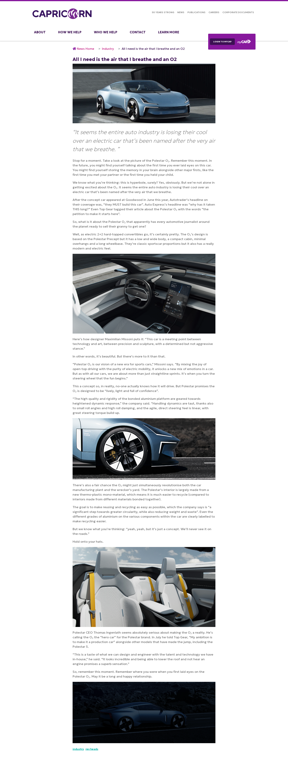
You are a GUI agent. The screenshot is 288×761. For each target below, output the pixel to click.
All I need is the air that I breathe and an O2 (153, 49)
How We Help (69, 32)
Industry (108, 49)
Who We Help (105, 32)
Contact (138, 32)
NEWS (180, 12)
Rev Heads (92, 749)
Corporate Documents (238, 12)
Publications (196, 12)
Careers (214, 12)
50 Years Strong (163, 12)
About (40, 32)
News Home (85, 49)
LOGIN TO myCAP (222, 41)
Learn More (168, 32)
